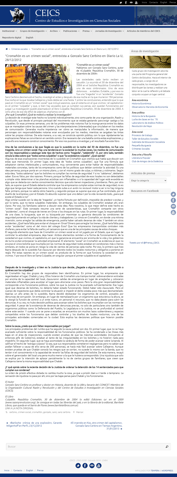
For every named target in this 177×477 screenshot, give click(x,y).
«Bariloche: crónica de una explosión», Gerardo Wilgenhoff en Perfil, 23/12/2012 (34, 424)
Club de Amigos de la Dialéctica (147, 161)
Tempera (155, 470)
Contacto (153, 2)
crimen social (24, 412)
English (163, 2)
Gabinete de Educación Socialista (148, 142)
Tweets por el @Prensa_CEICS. (144, 242)
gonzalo (47, 412)
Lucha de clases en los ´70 (145, 119)
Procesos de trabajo (142, 135)
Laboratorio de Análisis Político (147, 123)
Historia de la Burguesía (144, 116)
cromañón (37, 412)
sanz (54, 412)
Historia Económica (141, 103)
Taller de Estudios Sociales (145, 138)
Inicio (144, 2)
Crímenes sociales (21, 49)
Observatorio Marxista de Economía (150, 107)
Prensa (173, 2)
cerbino (13, 412)
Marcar (79, 412)
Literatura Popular (141, 158)
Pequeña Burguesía (141, 145)
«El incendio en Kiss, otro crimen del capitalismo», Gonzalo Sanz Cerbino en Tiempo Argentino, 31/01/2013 (96, 425)
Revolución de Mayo (142, 126)
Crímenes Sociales (141, 148)
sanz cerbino (64, 412)
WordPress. (168, 470)
